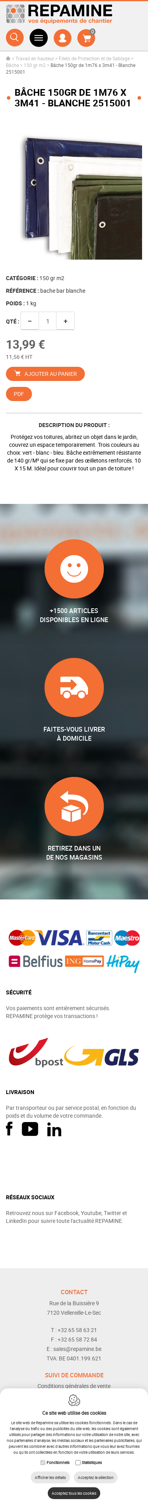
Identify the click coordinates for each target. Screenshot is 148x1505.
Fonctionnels (58, 1462)
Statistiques (92, 1462)
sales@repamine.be (77, 1349)
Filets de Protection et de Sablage (94, 58)
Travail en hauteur (34, 58)
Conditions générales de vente (74, 1386)
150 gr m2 (35, 65)
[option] (74, 192)
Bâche (12, 65)
